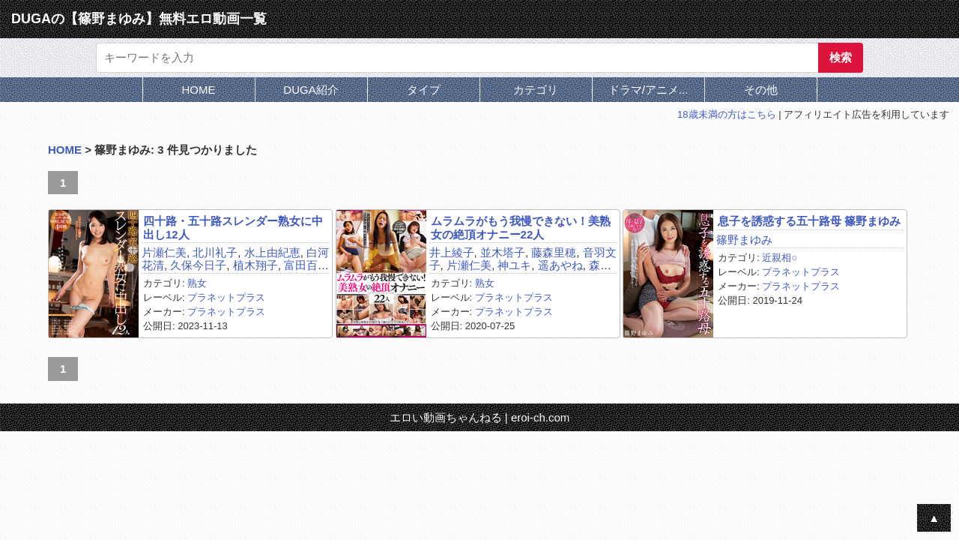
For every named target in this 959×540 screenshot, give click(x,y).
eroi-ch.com (540, 417)
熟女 (197, 283)
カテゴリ (535, 89)
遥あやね (560, 265)
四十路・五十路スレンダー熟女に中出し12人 (233, 227)
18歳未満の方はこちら (726, 114)
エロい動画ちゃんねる (446, 417)
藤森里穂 (553, 252)
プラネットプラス (226, 297)
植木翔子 (255, 265)
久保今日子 (198, 265)
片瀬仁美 (164, 252)
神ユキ (514, 265)
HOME (199, 89)
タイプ (424, 89)
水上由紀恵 (272, 252)
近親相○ (779, 257)
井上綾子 (451, 252)
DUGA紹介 (310, 89)
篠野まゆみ (744, 239)
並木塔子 (502, 252)
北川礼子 (215, 252)
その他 (761, 89)
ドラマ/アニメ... (648, 89)
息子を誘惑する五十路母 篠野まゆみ (809, 220)
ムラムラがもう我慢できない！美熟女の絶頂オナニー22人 (521, 227)
